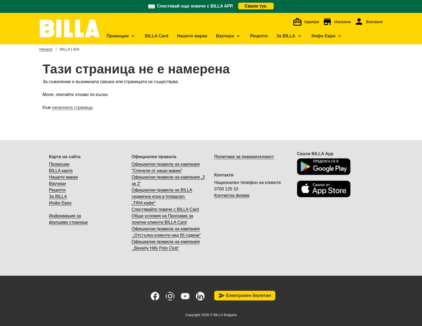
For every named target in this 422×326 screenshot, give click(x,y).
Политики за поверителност (244, 156)
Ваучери (57, 183)
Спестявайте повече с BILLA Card (165, 209)
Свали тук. (256, 6)
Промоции (59, 164)
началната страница (72, 107)
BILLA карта (61, 170)
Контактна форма (231, 195)
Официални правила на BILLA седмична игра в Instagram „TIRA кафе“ (162, 196)
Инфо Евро (60, 203)
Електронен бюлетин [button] (245, 295)
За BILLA (58, 196)
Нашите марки (63, 177)
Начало (45, 49)
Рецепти (57, 190)
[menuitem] (121, 36)
